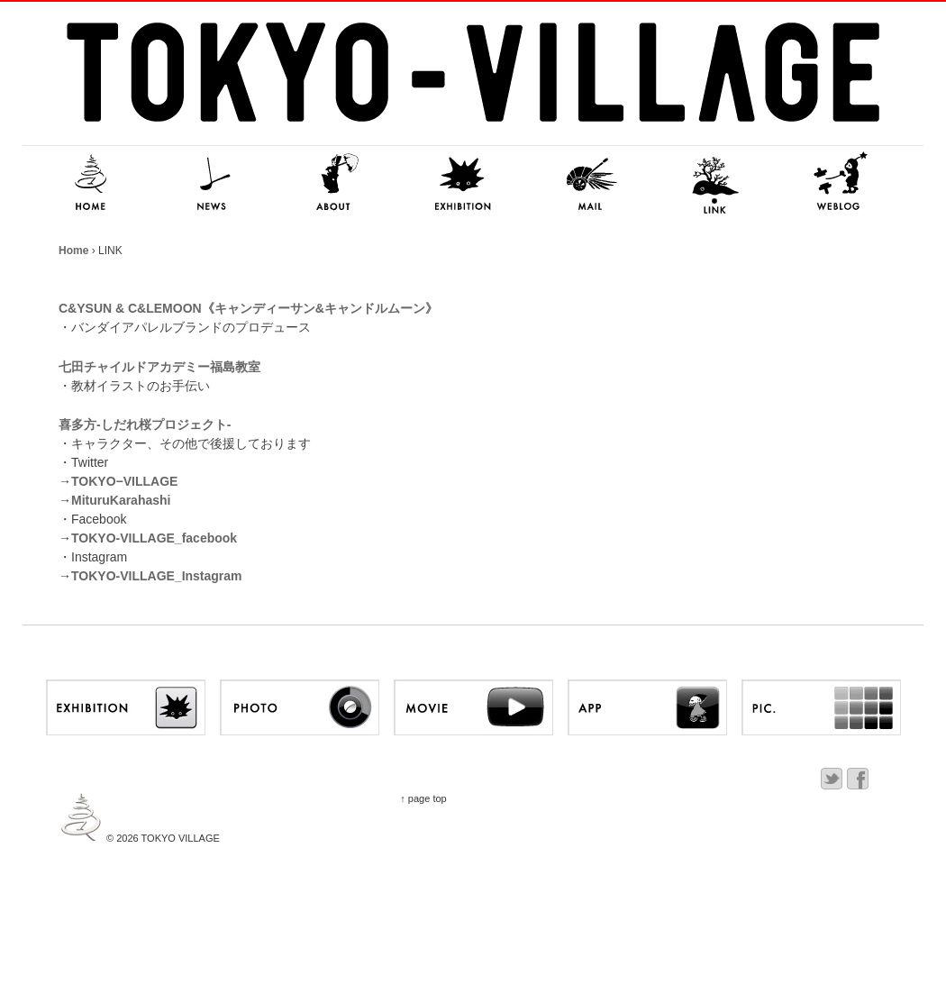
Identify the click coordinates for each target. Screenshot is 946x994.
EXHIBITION (464, 182)
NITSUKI (842, 182)
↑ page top (423, 798)
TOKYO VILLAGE (179, 838)
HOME (86, 182)
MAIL (590, 182)
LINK (716, 182)
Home (73, 250)
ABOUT (338, 182)
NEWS (212, 182)
